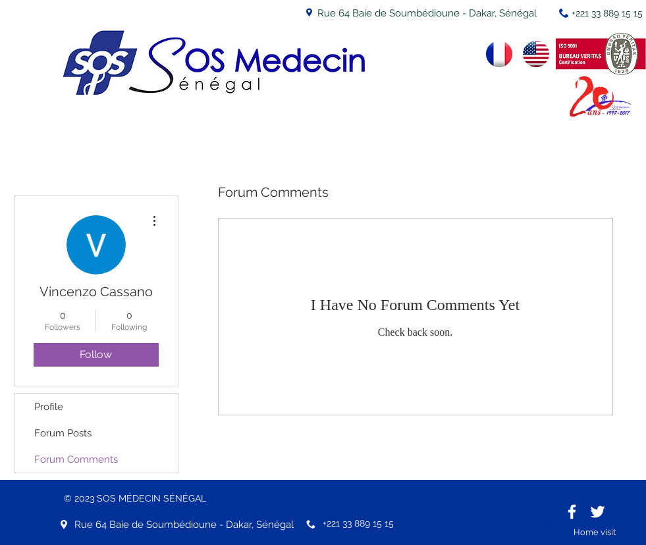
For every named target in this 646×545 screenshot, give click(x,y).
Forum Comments (76, 459)
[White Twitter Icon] (597, 511)
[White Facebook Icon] (571, 511)
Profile (48, 407)
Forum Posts (63, 433)
